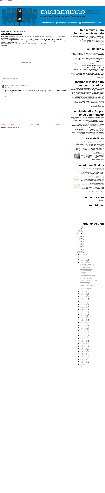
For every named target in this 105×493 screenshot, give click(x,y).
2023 (79, 231)
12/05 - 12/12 (83, 259)
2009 (79, 366)
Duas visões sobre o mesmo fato (88, 274)
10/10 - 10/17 (83, 299)
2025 (79, 228)
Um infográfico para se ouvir (87, 264)
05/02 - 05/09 (83, 337)
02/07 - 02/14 (83, 356)
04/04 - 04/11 (83, 343)
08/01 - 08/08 (83, 316)
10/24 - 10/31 (83, 296)
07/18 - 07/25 (83, 319)
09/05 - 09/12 (83, 307)
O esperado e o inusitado (86, 290)
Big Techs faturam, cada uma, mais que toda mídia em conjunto (93, 185)
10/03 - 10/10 (83, 301)
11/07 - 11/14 (83, 293)
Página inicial (35, 124)
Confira (102, 44)
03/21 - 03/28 (83, 346)
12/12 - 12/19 (83, 257)
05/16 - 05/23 (83, 333)
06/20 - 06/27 (83, 325)
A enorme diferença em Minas (87, 275)
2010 (79, 252)
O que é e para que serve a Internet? (94, 141)
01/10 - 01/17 (83, 362)
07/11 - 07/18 (83, 320)
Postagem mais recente (7, 124)
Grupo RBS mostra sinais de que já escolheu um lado (94, 177)
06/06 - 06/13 (83, 329)
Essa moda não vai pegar (86, 278)
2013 (79, 248)
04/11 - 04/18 (83, 341)
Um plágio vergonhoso (98, 153)
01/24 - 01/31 (83, 359)
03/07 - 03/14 (83, 350)
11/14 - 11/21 (83, 291)
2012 (79, 249)
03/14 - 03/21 (83, 348)
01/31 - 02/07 (83, 358)
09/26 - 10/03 (83, 303)
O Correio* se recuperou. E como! (88, 280)
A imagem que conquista (86, 286)
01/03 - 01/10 (83, 364)
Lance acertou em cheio (86, 270)
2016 (79, 243)
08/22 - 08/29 (83, 311)
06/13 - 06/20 (83, 327)
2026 (79, 227)
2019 (79, 238)
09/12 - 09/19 (83, 306)
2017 (79, 241)
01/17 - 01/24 (83, 361)
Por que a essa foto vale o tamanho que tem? (91, 277)
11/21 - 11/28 (83, 262)
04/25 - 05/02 (83, 338)
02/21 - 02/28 (83, 353)
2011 (79, 251)
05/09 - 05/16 (83, 335)
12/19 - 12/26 (83, 256)
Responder (8, 96)
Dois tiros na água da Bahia (87, 285)
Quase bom (83, 272)
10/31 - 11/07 (83, 295)
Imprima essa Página (6, 0)
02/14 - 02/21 (83, 354)
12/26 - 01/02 (83, 254)
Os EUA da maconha (85, 288)
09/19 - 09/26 (83, 304)
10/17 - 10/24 (83, 298)
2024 (79, 230)
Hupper (7, 85)
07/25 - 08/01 (83, 317)
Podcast (76, 58)
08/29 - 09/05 (83, 309)
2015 (79, 244)
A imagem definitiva (85, 283)
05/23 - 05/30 (83, 332)
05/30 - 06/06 (83, 330)
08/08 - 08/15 (83, 314)
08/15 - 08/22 (83, 312)
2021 (79, 235)
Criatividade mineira (85, 282)
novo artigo (86, 54)
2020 (79, 236)
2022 (79, 233)
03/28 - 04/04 (83, 345)
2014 (79, 246)
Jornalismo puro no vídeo (11, 34)
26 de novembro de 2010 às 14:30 (19, 85)
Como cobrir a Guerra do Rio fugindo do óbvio (92, 265)
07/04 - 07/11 (83, 322)
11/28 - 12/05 (83, 261)
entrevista (98, 64)
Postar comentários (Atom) (13, 127)
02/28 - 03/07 (83, 351)
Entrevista (73, 73)
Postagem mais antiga (62, 124)
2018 (79, 240)
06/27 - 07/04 (83, 324)
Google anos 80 (99, 146)
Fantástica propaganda (86, 269)
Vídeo (72, 67)
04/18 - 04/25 (83, 340)
